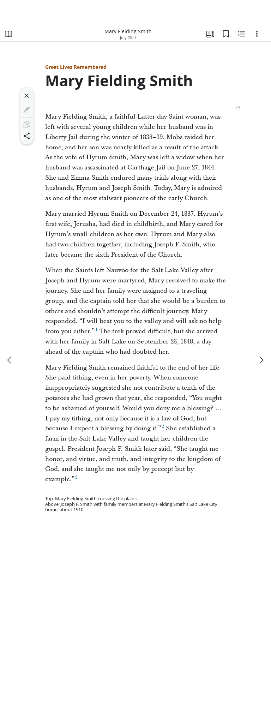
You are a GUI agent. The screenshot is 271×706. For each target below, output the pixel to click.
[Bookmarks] (226, 34)
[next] (261, 360)
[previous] (10, 360)
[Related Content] (241, 34)
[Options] (257, 34)
